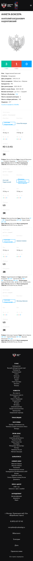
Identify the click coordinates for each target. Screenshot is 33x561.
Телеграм (16, 539)
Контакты (16, 383)
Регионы (16, 385)
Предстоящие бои (16, 442)
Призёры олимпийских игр (16, 424)
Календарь (16, 444)
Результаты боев (16, 440)
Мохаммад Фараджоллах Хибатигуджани (22, 181)
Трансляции (16, 417)
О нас (16, 363)
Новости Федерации (16, 399)
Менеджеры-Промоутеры (16, 446)
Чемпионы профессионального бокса (16, 426)
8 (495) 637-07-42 (16, 521)
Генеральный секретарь (16, 412)
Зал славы (17, 422)
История (16, 378)
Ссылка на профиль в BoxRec (10, 104)
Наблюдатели (16, 366)
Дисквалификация (16, 496)
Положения (16, 467)
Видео (16, 500)
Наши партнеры (16, 381)
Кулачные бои (16, 410)
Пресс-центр (16, 484)
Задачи (17, 379)
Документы (16, 436)
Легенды (16, 428)
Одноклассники (16, 551)
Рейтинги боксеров (16, 451)
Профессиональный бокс (16, 408)
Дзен (16, 545)
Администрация (16, 372)
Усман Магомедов (22, 123)
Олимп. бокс (16, 461)
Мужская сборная (16, 463)
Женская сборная (17, 465)
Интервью (16, 405)
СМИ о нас (16, 397)
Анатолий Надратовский (8, 123)
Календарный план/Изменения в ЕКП (16, 471)
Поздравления (16, 401)
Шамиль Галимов (21, 241)
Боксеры (16, 447)
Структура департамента (16, 438)
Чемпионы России (16, 449)
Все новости (16, 393)
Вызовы (16, 473)
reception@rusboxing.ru (16, 527)
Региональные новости (16, 395)
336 (16, 94)
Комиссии (16, 376)
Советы (16, 374)
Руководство (16, 370)
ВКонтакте (16, 533)
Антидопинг (16, 493)
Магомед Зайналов (22, 301)
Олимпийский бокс (16, 406)
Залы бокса (16, 456)
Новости (16, 390)
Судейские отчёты (16, 475)
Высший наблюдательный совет (16, 368)
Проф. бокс (16, 433)
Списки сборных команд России (16, 477)
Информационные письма (16, 469)
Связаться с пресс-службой (16, 488)
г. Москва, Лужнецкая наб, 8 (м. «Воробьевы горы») (16, 514)
